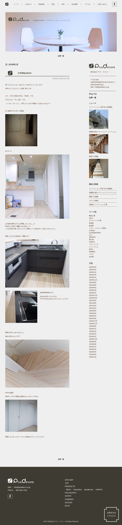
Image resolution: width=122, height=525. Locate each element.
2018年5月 (92, 352)
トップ (16, 4)
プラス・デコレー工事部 (97, 228)
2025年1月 (92, 272)
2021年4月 (92, 306)
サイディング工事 (95, 220)
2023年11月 (93, 280)
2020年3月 (92, 318)
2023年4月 (92, 290)
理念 (53, 4)
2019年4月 (92, 331)
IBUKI (91, 249)
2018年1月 (92, 357)
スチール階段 (93, 200)
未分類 (91, 257)
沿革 (63, 4)
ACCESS (68, 502)
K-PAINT (92, 231)
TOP (67, 483)
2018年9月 (92, 342)
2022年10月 (93, 298)
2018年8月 (92, 344)
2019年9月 (92, 326)
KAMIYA (92, 242)
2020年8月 (92, 311)
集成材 (91, 223)
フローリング (93, 244)
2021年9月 (92, 303)
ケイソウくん (93, 247)
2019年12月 (93, 321)
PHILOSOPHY (71, 493)
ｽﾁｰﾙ (90, 235)
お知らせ (28, 4)
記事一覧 (61, 56)
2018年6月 (92, 349)
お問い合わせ (102, 4)
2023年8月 (92, 285)
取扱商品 (41, 4)
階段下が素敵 (93, 156)
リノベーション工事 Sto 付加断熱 (100, 107)
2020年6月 (92, 313)
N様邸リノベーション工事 (98, 204)
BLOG (67, 506)
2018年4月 (92, 354)
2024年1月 (92, 277)
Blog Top (93, 94)
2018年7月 (92, 347)
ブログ (91, 254)
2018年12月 (93, 339)
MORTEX (92, 237)
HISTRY (68, 496)
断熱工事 (92, 216)
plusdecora (88, 490)
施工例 (91, 239)
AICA (91, 218)
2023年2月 (92, 293)
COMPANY (69, 499)
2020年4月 (92, 316)
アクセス (88, 4)
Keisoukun (77, 490)
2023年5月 (92, 288)
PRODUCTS (70, 486)
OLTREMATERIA (95, 233)
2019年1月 (92, 336)
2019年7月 (92, 329)
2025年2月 (92, 270)
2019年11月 (93, 324)
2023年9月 (92, 282)
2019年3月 (92, 334)
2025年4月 (92, 267)
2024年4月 (92, 275)
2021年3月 (92, 308)
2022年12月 (93, 295)
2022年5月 (92, 300)
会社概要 (75, 4)
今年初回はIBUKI (25, 73)
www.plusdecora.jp (97, 85)
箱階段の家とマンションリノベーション (103, 132)
